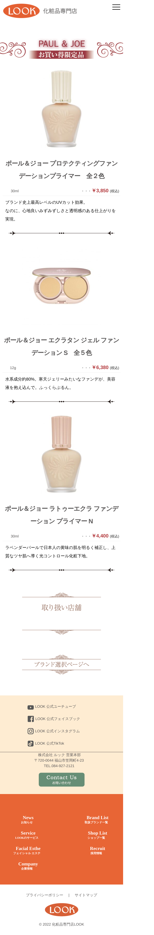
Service (27, 835)
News (27, 820)
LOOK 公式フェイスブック (54, 719)
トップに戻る (61, 664)
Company (27, 866)
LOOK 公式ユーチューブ (52, 706)
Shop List (96, 835)
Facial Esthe (27, 850)
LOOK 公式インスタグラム (54, 731)
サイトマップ (86, 895)
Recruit (96, 850)
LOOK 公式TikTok (46, 743)
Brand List (96, 820)
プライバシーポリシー (44, 895)
